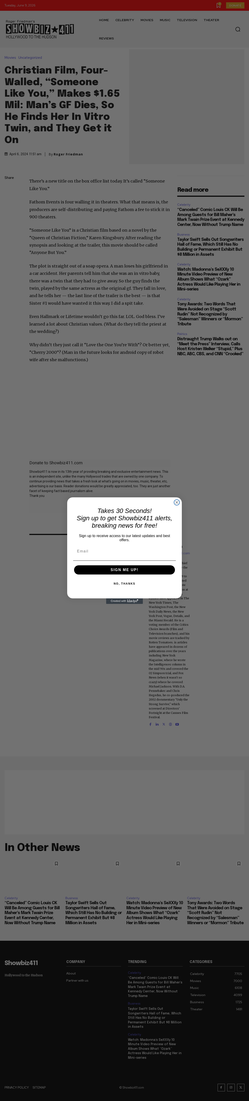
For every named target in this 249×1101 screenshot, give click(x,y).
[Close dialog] (177, 502)
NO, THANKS (125, 583)
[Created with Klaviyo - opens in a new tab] (124, 601)
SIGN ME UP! (124, 570)
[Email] (124, 551)
